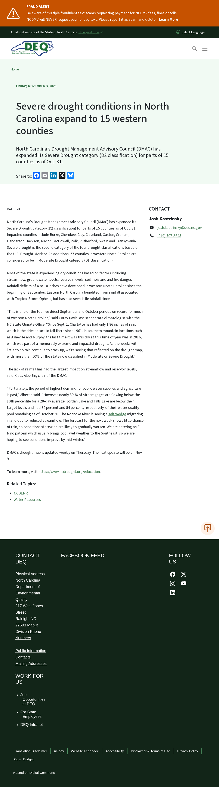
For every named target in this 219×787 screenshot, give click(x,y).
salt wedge (117, 414)
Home (15, 69)
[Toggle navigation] (209, 49)
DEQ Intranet (32, 725)
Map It (32, 625)
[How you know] (90, 32)
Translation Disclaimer (30, 751)
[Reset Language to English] (178, 32)
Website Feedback (85, 751)
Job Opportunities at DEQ (33, 699)
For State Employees (31, 714)
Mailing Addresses (31, 663)
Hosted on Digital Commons (34, 772)
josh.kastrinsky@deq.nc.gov (179, 227)
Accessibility (115, 751)
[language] (194, 32)
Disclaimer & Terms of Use (150, 751)
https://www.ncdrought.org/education (69, 471)
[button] (191, 49)
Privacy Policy (187, 751)
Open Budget (24, 759)
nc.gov (59, 751)
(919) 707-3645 (169, 235)
